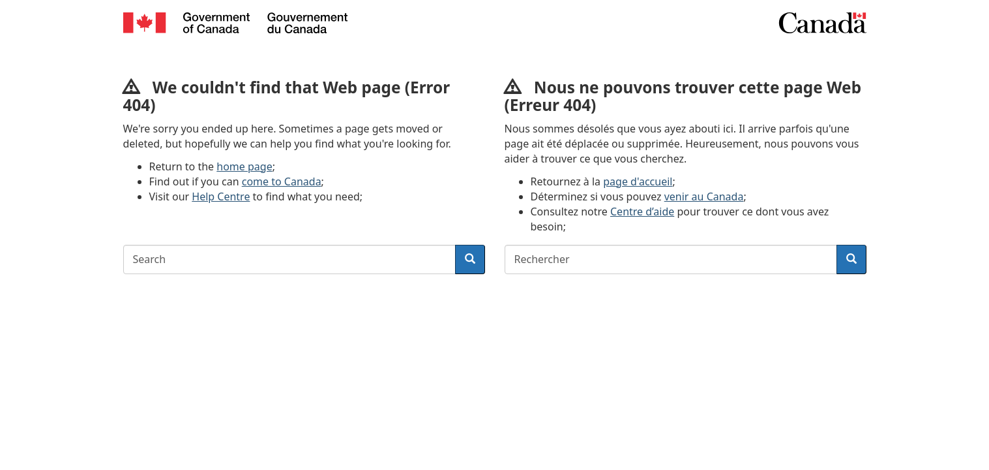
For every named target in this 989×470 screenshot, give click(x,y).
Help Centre (221, 196)
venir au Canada (704, 196)
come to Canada (281, 181)
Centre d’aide (642, 211)
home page (244, 166)
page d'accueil (637, 181)
